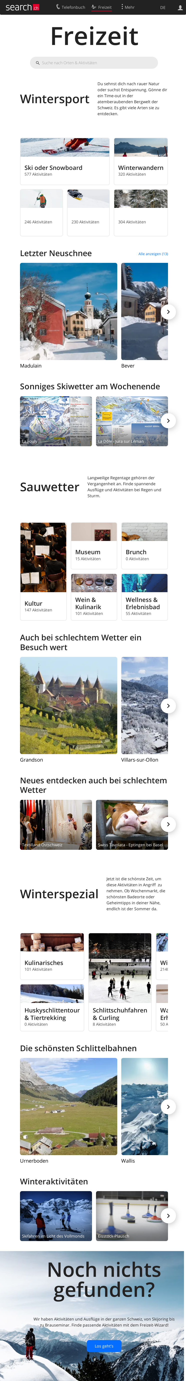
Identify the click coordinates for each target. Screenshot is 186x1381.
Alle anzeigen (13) (153, 253)
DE (163, 7)
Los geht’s (104, 1346)
